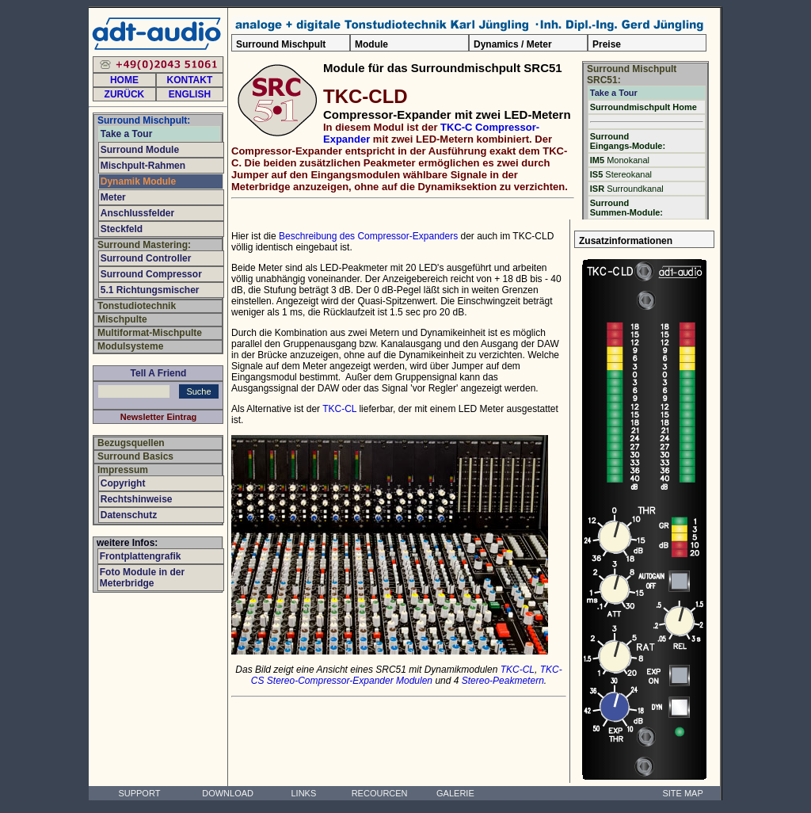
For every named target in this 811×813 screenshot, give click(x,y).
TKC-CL (339, 408)
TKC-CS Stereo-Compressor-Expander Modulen (406, 675)
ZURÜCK (125, 94)
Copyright (123, 483)
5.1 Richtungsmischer (150, 290)
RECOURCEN (380, 793)
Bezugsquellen (131, 442)
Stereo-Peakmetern (503, 680)
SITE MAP (682, 793)
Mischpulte (122, 319)
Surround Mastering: (144, 244)
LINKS (303, 793)
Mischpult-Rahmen (143, 165)
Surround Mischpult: (143, 120)
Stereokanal (621, 174)
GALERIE (455, 793)
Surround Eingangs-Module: (627, 141)
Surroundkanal (627, 188)
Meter (113, 197)
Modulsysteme (130, 346)
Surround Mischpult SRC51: (631, 74)
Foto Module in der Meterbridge (142, 578)
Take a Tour (614, 92)
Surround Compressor (151, 274)
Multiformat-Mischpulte (149, 332)
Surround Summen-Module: (626, 207)
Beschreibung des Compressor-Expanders (368, 236)
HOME (124, 80)
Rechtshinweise (137, 499)
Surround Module (140, 149)
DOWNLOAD (227, 793)
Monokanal (619, 160)
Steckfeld (122, 229)
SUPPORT (139, 793)
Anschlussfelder (137, 213)
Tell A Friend (159, 373)
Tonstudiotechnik (136, 305)
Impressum (122, 469)
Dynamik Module (138, 181)
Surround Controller (146, 258)
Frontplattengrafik (140, 556)
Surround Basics (135, 456)
